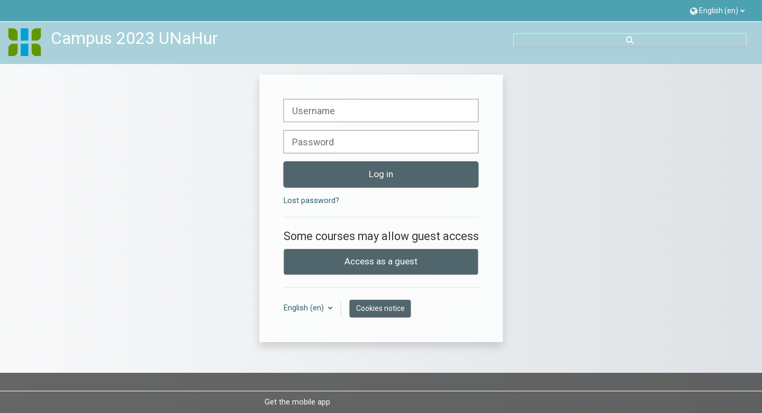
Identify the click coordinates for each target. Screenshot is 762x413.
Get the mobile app (297, 402)
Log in (381, 174)
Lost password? (311, 200)
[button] (717, 10)
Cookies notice (380, 308)
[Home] (24, 42)
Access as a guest (381, 261)
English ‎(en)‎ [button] (305, 308)
